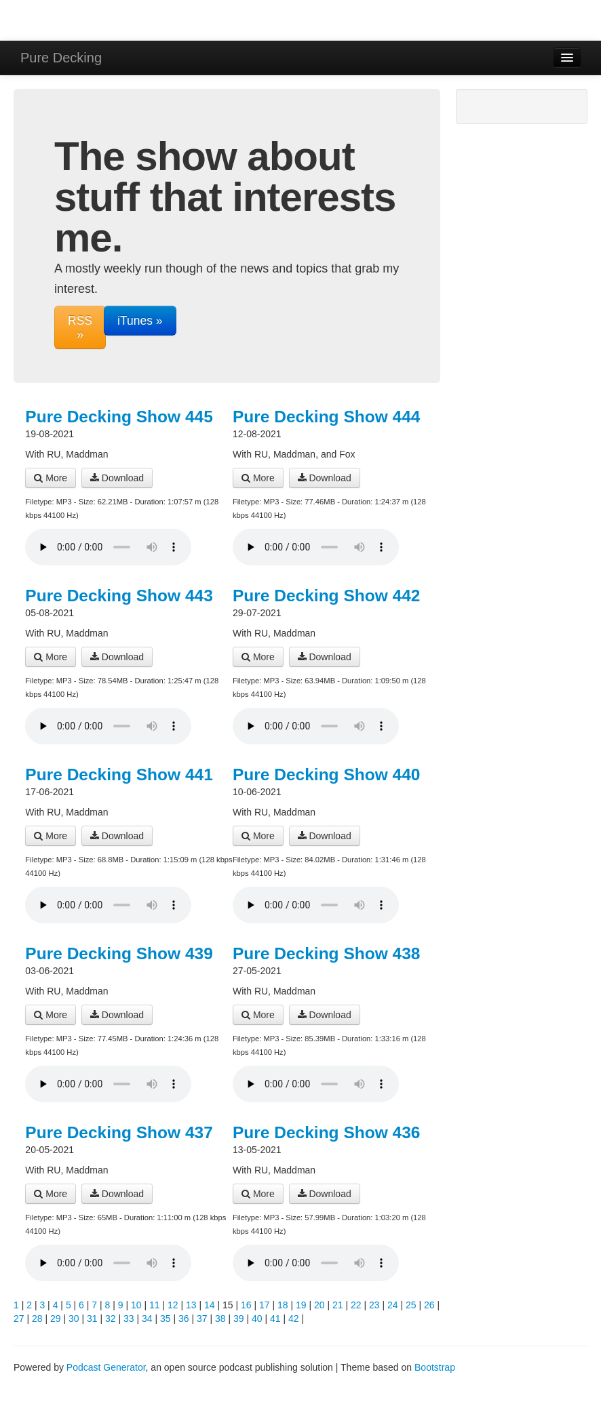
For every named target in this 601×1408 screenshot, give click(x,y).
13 (191, 1305)
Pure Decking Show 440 (326, 774)
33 (128, 1318)
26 (429, 1305)
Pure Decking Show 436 (326, 1132)
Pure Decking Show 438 (326, 953)
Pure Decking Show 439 (118, 953)
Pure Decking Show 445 (118, 416)
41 (275, 1318)
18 (282, 1305)
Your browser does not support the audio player (108, 547)
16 (246, 1305)
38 (220, 1318)
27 (19, 1318)
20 (319, 1305)
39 (238, 1318)
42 (293, 1318)
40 (257, 1318)
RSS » (80, 327)
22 (356, 1305)
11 (154, 1305)
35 (165, 1318)
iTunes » (139, 320)
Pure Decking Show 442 (326, 595)
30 (74, 1318)
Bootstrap (434, 1367)
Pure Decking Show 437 (118, 1132)
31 (92, 1318)
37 (202, 1318)
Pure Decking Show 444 (326, 416)
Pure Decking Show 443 (118, 595)
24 (392, 1305)
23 (374, 1305)
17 (264, 1305)
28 (37, 1318)
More (50, 477)
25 (411, 1305)
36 (183, 1318)
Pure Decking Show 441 (118, 774)
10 (136, 1305)
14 (209, 1305)
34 (147, 1318)
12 (173, 1305)
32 (110, 1318)
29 (55, 1318)
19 (301, 1305)
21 (337, 1305)
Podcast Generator (106, 1367)
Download (117, 477)
